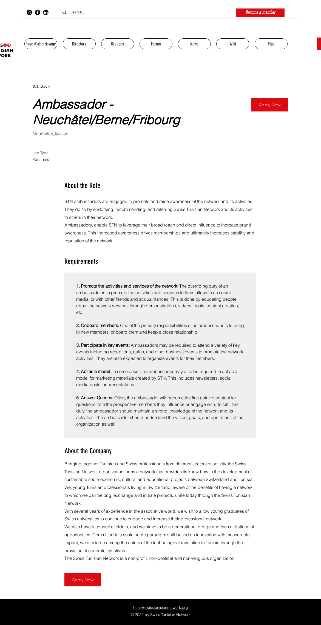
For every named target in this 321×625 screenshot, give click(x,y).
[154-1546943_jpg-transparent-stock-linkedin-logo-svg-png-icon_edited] (46, 12)
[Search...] (100, 12)
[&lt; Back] (52, 86)
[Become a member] (260, 12)
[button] (269, 104)
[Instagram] (29, 12)
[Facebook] (37, 12)
